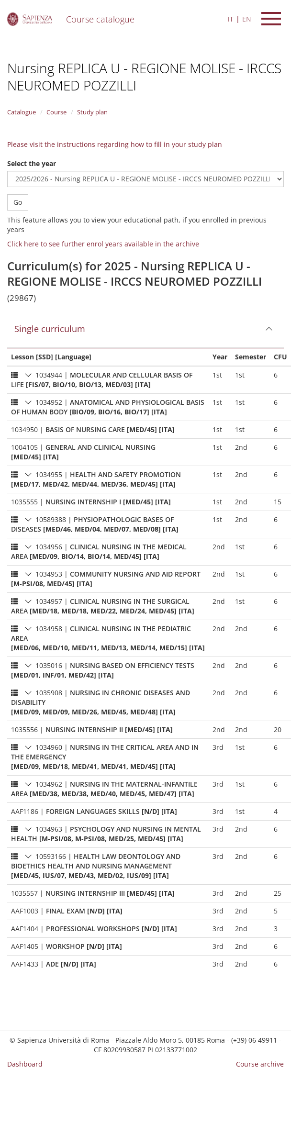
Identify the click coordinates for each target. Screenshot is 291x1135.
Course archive (260, 1063)
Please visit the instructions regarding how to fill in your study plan (114, 144)
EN (246, 18)
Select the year (31, 163)
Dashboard (25, 1063)
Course (56, 112)
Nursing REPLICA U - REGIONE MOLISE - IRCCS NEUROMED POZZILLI (144, 76)
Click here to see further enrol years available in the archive (103, 243)
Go (17, 202)
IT (231, 18)
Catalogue (21, 112)
